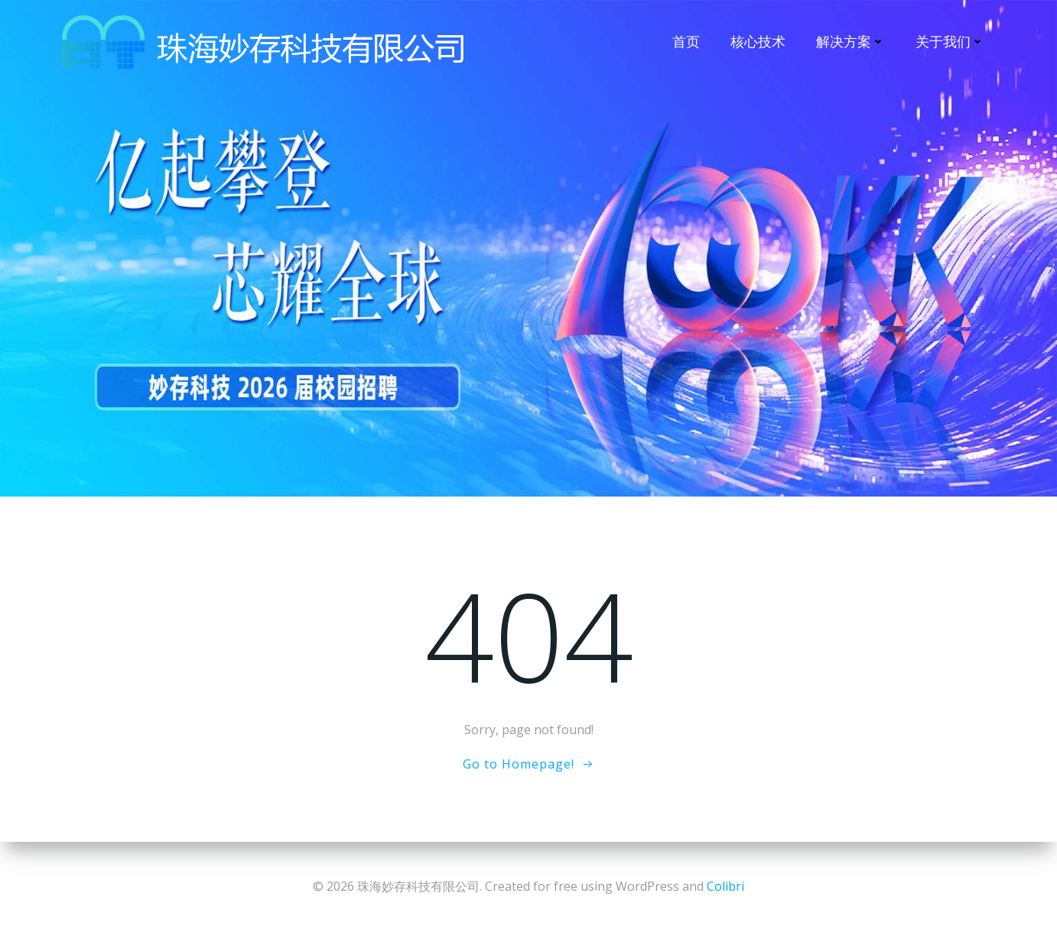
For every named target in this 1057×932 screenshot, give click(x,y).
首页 (686, 41)
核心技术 (757, 41)
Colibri (725, 886)
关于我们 (950, 41)
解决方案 (850, 41)
